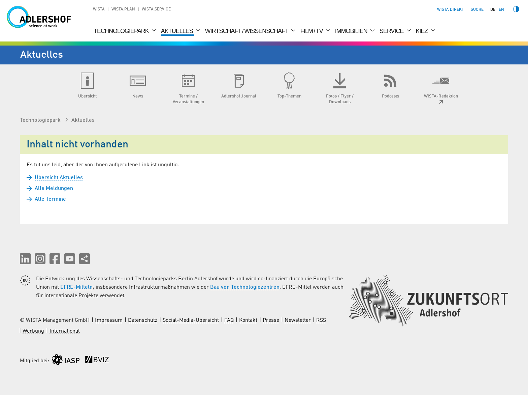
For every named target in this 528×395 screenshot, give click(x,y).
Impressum (109, 320)
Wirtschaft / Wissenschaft (247, 31)
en (501, 10)
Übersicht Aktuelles (59, 177)
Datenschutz (142, 320)
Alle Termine (50, 199)
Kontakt (248, 320)
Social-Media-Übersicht (191, 320)
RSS (321, 320)
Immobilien (352, 31)
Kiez (422, 31)
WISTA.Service (156, 9)
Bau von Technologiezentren (244, 287)
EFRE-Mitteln (76, 287)
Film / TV (312, 31)
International (65, 331)
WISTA (99, 9)
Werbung (33, 331)
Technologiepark (122, 31)
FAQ (229, 320)
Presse (271, 320)
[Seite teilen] (84, 258)
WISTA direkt (450, 10)
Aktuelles (177, 31)
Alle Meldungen (54, 188)
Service (392, 31)
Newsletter (298, 320)
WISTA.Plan (123, 9)
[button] (25, 258)
